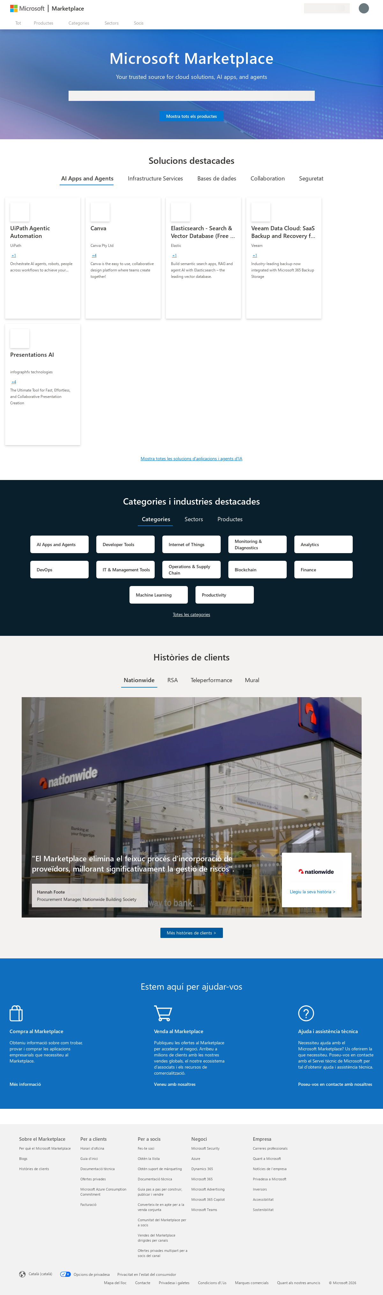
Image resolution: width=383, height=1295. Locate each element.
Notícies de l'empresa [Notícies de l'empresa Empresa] (270, 1168)
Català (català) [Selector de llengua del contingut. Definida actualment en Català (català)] (40, 1273)
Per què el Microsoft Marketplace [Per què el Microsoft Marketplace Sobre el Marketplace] (45, 1148)
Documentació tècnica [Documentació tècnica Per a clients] (97, 1168)
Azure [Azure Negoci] (195, 1158)
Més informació (25, 1084)
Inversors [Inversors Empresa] (260, 1189)
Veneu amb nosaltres (174, 1084)
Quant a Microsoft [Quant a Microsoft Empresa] (267, 1158)
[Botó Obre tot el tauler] (17, 23)
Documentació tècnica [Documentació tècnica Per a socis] (155, 1179)
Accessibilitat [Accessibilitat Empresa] (263, 1199)
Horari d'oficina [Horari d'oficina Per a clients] (92, 1148)
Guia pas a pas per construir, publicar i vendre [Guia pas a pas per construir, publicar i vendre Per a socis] (160, 1192)
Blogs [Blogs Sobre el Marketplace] (23, 1158)
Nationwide (139, 680)
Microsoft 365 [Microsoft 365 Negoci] (202, 1179)
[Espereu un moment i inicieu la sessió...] (364, 8)
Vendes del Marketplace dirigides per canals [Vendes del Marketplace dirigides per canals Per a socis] (156, 1238)
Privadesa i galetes (174, 1282)
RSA (172, 680)
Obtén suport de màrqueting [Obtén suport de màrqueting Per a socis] (160, 1168)
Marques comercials (252, 1282)
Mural (252, 680)
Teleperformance (211, 680)
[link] (42, 258)
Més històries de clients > (192, 933)
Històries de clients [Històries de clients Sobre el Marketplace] (34, 1168)
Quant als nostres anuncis (298, 1282)
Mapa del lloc (115, 1282)
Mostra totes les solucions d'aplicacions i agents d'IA (191, 458)
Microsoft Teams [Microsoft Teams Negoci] (204, 1209)
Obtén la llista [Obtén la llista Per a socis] (149, 1158)
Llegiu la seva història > (313, 891)
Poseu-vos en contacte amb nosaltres (335, 1084)
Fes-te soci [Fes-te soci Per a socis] (146, 1148)
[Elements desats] (291, 8)
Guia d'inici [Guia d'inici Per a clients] (89, 1158)
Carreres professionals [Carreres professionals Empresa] (270, 1148)
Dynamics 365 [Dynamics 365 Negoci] (202, 1168)
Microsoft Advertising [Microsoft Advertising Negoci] (208, 1189)
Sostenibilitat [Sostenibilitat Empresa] (263, 1209)
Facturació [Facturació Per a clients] (88, 1204)
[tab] (86, 178)
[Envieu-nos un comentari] (275, 8)
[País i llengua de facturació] (327, 8)
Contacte (142, 1282)
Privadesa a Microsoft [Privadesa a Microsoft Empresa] (269, 1179)
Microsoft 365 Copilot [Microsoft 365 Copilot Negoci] (208, 1199)
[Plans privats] (298, 8)
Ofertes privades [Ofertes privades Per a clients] (93, 1179)
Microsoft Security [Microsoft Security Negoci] (205, 1148)
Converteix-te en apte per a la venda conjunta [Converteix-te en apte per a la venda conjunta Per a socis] (161, 1207)
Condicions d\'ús (212, 1282)
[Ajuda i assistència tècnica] (283, 8)
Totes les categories (191, 614)
